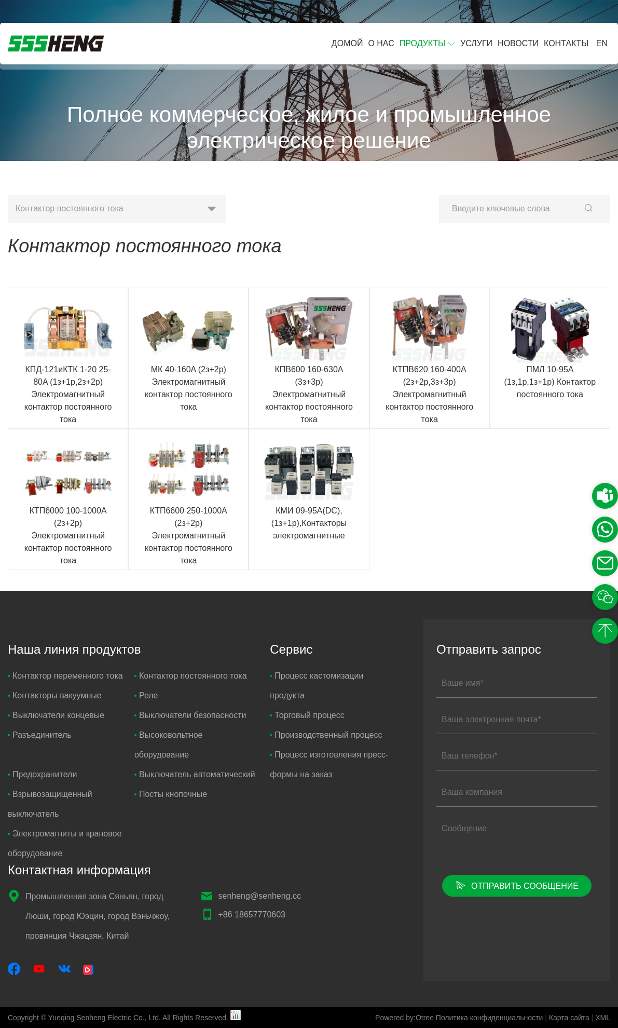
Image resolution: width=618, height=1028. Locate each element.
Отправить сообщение (517, 885)
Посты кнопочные (170, 794)
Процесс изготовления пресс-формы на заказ (329, 764)
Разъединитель (40, 735)
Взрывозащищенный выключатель (50, 804)
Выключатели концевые (56, 715)
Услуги (476, 43)
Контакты (566, 43)
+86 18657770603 (251, 914)
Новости (518, 43)
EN (602, 43)
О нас (381, 43)
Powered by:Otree (404, 1017)
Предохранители (42, 774)
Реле (146, 695)
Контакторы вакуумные (55, 695)
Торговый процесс (307, 715)
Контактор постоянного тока (190, 675)
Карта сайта (569, 1017)
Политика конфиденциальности (489, 1017)
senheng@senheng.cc (259, 895)
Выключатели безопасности (190, 715)
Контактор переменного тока (65, 675)
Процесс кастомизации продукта (316, 685)
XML (602, 1017)
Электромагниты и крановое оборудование (64, 843)
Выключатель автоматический (194, 774)
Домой (347, 43)
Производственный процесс (326, 735)
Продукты (422, 43)
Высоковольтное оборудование (168, 745)
